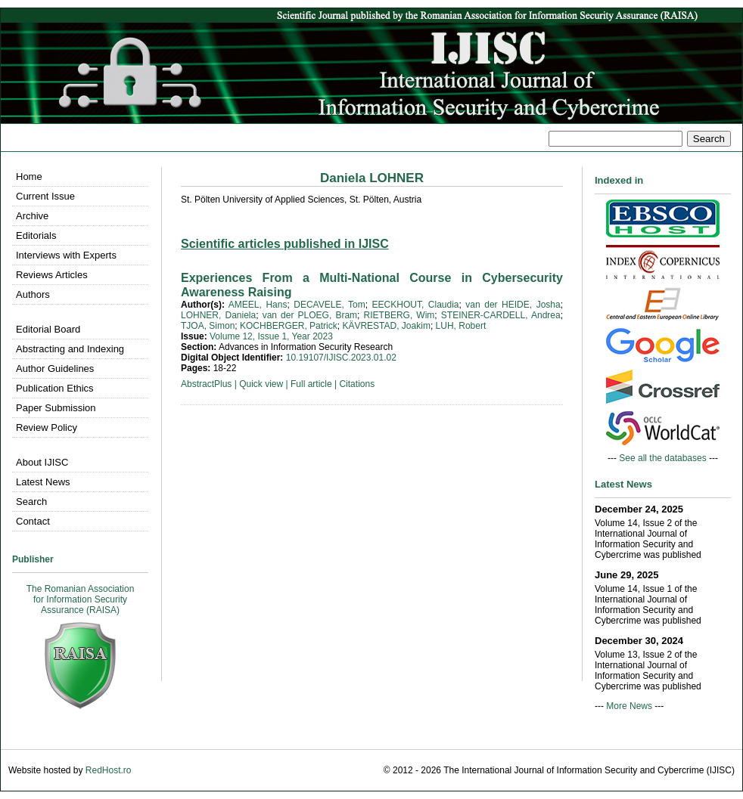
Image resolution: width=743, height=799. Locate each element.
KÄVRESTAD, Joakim (386, 326)
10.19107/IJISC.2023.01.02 (341, 357)
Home (29, 176)
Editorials (36, 235)
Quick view (261, 384)
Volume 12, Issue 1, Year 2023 (271, 336)
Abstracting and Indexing (70, 349)
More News (629, 706)
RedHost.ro (108, 770)
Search (31, 501)
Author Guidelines (55, 368)
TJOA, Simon (208, 326)
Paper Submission (56, 407)
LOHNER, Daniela (218, 315)
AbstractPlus (206, 384)
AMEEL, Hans (258, 304)
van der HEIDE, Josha (512, 304)
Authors (33, 294)
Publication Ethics (55, 388)
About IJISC (42, 462)
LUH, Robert (461, 326)
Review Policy (46, 427)
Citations (357, 384)
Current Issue (45, 196)
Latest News (43, 482)
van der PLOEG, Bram (310, 315)
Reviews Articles (52, 274)
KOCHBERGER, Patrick (288, 326)
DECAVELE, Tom (329, 304)
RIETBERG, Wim (399, 315)
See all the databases (662, 458)
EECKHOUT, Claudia (415, 304)
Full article (311, 384)
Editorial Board (48, 329)
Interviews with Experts (66, 255)
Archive (32, 215)
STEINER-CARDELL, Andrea (501, 315)
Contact (33, 521)
